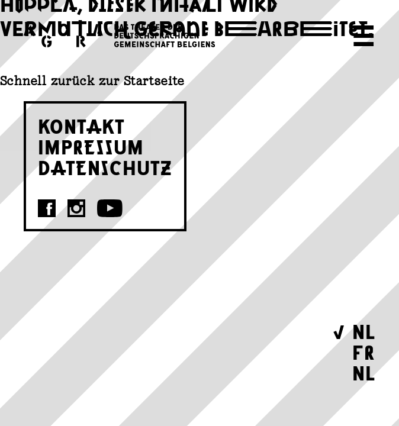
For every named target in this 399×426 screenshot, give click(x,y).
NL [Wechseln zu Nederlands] (363, 372)
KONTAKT (81, 125)
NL (363, 331)
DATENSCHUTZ (105, 167)
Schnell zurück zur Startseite (92, 80)
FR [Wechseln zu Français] (363, 351)
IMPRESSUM (91, 146)
